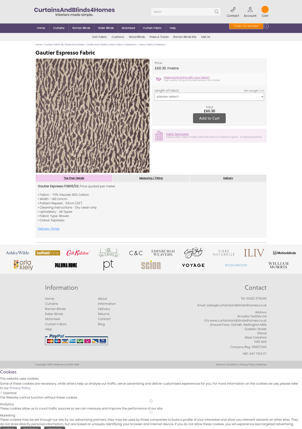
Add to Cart (209, 116)
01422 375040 (256, 296)
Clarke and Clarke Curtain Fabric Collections (112, 42)
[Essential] (1, 391)
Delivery (228, 176)
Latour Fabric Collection (152, 42)
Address (261, 310)
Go (217, 10)
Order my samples (246, 26)
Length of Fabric (167, 88)
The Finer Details (74, 176)
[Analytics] (151, 399)
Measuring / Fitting (151, 176)
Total (209, 105)
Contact (256, 285)
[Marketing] (151, 410)
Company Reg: (240, 345)
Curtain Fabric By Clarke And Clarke (64, 42)
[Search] (186, 10)
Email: (201, 303)
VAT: (246, 352)
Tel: (243, 296)
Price (158, 61)
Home (38, 42)
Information (61, 285)
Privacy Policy (20, 386)
